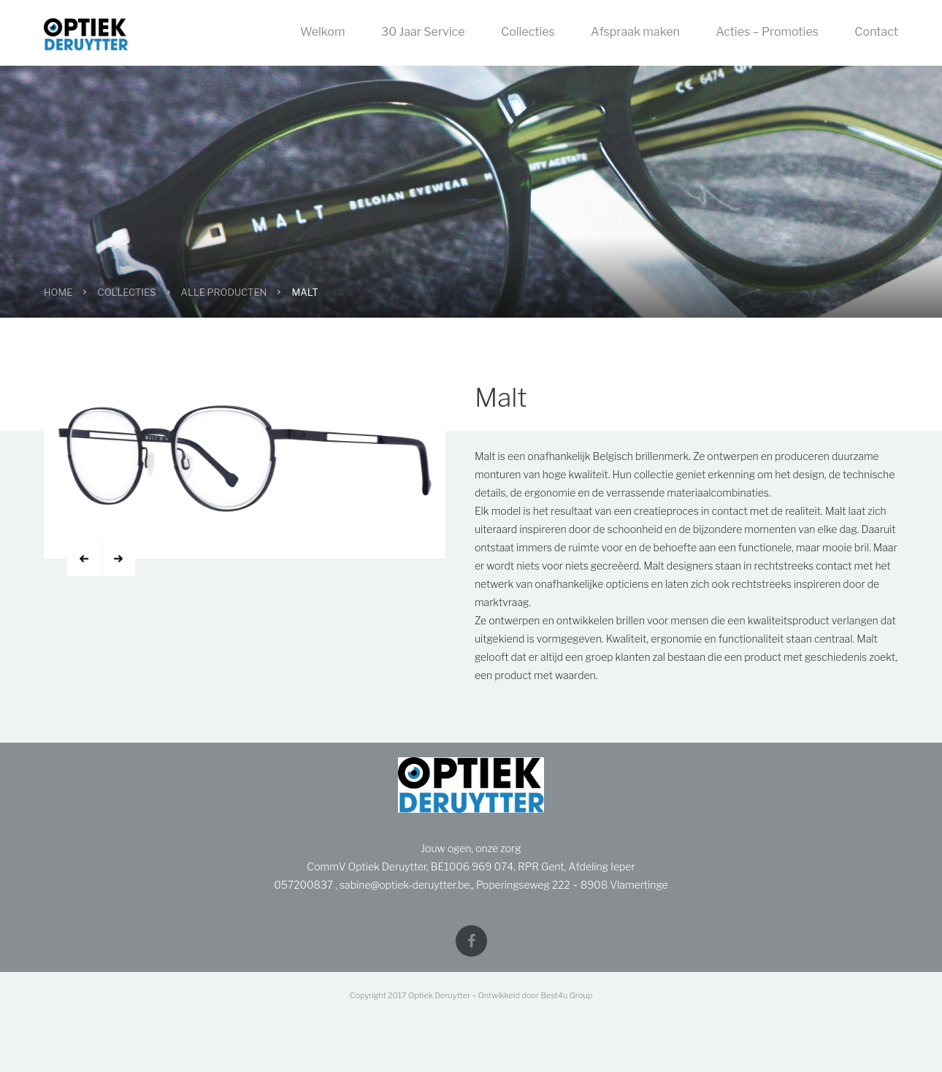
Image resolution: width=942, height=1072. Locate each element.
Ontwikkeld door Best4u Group (535, 994)
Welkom (322, 32)
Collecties (528, 32)
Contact (876, 32)
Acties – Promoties (767, 32)
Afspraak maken (635, 32)
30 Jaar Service (423, 32)
